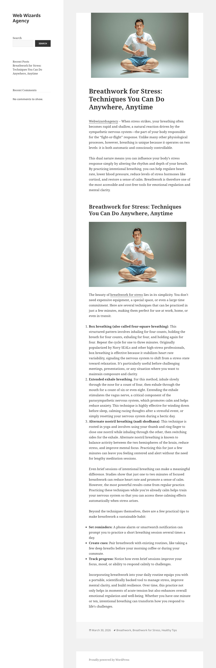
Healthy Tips (169, 630)
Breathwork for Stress (146, 630)
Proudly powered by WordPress (109, 660)
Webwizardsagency (103, 121)
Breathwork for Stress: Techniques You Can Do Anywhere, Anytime (27, 69)
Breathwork (123, 630)
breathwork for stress (126, 295)
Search (17, 38)
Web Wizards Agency (27, 18)
